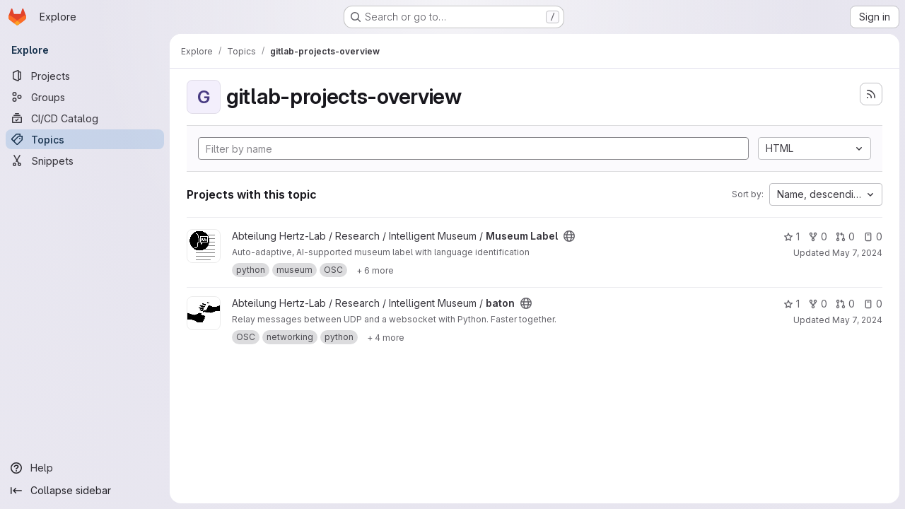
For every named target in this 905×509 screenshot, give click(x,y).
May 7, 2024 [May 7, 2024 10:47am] (857, 252)
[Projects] (85, 76)
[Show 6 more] (375, 270)
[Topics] (85, 139)
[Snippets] (85, 160)
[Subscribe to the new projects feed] (871, 94)
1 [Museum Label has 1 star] (791, 236)
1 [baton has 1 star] (791, 304)
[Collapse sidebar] (85, 491)
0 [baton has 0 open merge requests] (845, 304)
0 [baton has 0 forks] (817, 304)
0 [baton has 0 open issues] (872, 304)
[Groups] (85, 97)
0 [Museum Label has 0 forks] (817, 236)
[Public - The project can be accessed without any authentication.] (569, 236)
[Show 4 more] (386, 337)
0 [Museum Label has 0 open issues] (872, 236)
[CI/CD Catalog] (85, 118)
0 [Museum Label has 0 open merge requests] (845, 236)
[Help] (85, 468)
